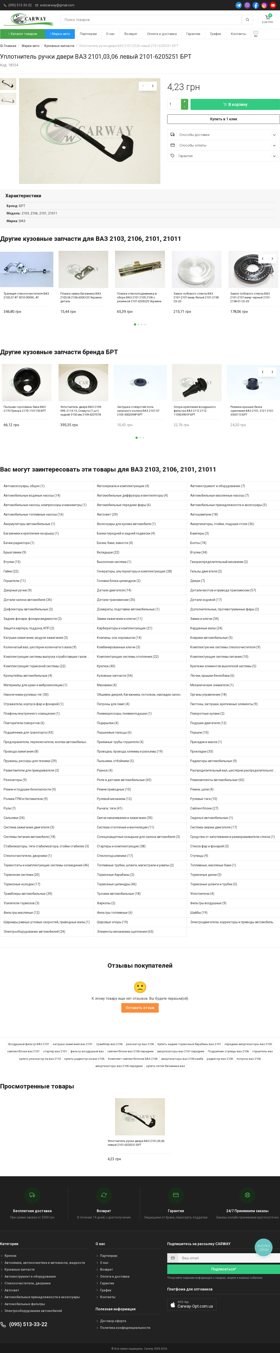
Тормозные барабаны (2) (115, 874)
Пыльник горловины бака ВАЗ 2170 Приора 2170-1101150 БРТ (25, 407)
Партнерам (88, 34)
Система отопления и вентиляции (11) (125, 826)
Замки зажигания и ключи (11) (119, 618)
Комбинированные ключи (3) (118, 646)
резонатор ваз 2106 (140, 1043)
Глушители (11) (15, 580)
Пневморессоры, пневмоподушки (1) (124, 713)
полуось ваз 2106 (249, 1058)
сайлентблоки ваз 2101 (23, 1050)
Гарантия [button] (224, 156)
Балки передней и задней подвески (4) (126, 533)
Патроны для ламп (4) (113, 703)
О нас (110, 34)
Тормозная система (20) (22, 874)
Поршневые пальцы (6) (114, 732)
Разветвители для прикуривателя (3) (31, 770)
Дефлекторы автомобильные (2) (28, 608)
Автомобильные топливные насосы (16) (34, 514)
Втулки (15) (12, 561)
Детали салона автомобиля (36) (28, 599)
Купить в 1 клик (223, 119)
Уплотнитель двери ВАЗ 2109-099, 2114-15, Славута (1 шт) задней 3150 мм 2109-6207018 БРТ (81, 409)
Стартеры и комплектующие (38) (121, 845)
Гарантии (193, 34)
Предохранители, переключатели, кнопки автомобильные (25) (49, 741)
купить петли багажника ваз (165, 1065)
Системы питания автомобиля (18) (29, 836)
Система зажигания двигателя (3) (29, 826)
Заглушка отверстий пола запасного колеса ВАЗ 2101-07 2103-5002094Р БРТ (138, 409)
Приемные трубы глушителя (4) (120, 741)
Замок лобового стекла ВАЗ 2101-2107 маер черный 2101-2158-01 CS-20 (250, 296)
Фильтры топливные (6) (114, 912)
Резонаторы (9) (15, 779)
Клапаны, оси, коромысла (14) (119, 637)
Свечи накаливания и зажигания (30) (125, 817)
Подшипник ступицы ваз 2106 (228, 1050)
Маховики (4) (107, 684)
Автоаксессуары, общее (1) (24, 485)
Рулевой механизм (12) (114, 798)
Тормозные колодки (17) (22, 883)
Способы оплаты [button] (224, 145)
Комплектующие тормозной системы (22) (35, 665)
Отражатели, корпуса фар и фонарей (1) (34, 703)
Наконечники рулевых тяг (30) (26, 694)
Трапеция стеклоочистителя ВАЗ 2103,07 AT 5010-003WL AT (26, 294)
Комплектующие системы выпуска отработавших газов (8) (47, 656)
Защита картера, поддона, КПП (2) (29, 627)
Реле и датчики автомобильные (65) (124, 779)
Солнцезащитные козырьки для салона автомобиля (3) (138, 836)
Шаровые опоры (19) (112, 921)
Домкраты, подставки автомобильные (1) (128, 608)
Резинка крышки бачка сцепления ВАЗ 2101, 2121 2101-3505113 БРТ (252, 409)
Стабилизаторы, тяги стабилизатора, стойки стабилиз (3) (46, 845)
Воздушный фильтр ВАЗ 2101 (28, 1043)
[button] (135, 324)
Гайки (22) (11, 570)
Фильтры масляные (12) (22, 912)
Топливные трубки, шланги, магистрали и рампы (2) (135, 864)
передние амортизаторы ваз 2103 (248, 1043)
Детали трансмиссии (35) (116, 599)
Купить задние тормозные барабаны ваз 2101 (189, 1043)
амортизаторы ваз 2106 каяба (182, 1058)
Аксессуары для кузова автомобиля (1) (126, 523)
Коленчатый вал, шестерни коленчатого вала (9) (40, 646)
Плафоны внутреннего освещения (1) (32, 713)
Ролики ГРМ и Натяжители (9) (26, 798)
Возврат (131, 34)
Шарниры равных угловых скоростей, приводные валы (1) (47, 921)
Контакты (238, 34)
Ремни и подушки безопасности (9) (30, 788)
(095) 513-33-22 (20, 5)
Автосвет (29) (107, 514)
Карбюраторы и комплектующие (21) (124, 627)
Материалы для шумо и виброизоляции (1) (35, 684)
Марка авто (60, 34)
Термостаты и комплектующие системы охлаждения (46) (46, 864)
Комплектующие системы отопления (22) (128, 656)
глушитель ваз (262, 1050)
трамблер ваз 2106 (109, 1043)
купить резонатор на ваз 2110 (40, 1058)
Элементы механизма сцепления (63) (125, 931)
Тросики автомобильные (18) (119, 893)
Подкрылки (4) (107, 722)
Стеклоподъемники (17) (115, 855)
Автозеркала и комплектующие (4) (123, 485)
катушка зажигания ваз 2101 (72, 1043)
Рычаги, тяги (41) (109, 807)
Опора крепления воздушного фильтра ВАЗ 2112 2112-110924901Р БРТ (195, 409)
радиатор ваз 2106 (220, 1058)
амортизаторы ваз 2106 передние (119, 1065)
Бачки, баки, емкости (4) (115, 542)
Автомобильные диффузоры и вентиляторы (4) (132, 495)
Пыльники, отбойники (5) (115, 760)
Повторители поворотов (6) (24, 722)
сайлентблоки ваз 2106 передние (130, 1050)
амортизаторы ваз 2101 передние (180, 1050)
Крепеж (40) (106, 665)
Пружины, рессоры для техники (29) (30, 760)
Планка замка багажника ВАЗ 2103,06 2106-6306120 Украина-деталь (81, 296)
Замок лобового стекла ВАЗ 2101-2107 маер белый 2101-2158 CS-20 (196, 296)
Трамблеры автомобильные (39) (28, 893)
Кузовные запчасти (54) (115, 675)
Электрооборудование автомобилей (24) (34, 931)
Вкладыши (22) (108, 551)
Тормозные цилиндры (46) (116, 883)
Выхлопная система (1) (114, 561)
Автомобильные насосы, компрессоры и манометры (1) (45, 504)
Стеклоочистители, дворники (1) (28, 855)
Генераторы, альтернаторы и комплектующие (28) (134, 570)
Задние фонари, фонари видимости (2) (33, 618)
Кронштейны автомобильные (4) (28, 675)
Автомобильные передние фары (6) (124, 504)
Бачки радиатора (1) (19, 542)
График (215, 34)
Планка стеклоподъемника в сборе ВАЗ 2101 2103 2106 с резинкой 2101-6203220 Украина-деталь (139, 296)
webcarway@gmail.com (57, 5)
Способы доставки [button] (224, 135)
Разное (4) (105, 770)
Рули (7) (10, 807)
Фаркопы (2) (106, 902)
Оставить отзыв (140, 1007)
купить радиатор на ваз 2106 (84, 1058)
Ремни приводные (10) (114, 788)
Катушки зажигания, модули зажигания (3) (36, 637)
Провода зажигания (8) (21, 751)
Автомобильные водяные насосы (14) (32, 495)
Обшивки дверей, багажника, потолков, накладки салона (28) (142, 694)
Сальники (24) (14, 817)
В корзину (235, 104)
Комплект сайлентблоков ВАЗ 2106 (133, 1058)
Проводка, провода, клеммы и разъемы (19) (130, 751)
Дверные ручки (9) (18, 589)
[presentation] (143, 86)
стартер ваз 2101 (55, 1050)
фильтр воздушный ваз (87, 1050)
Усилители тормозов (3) (21, 902)
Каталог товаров (22, 34)
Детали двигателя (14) (114, 589)
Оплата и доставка (162, 34)
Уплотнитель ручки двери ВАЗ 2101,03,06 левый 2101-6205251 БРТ (136, 1142)
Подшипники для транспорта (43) (28, 732)
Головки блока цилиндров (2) (119, 580)
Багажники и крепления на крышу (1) (31, 533)
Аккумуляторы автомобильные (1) (29, 523)
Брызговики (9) (15, 551)
